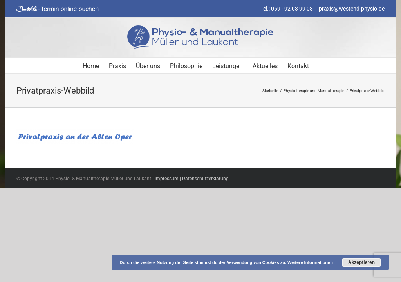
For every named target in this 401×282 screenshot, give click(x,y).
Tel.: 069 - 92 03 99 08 (286, 8)
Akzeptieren (361, 262)
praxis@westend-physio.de (352, 8)
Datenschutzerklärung (205, 178)
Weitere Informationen (310, 262)
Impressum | (168, 178)
